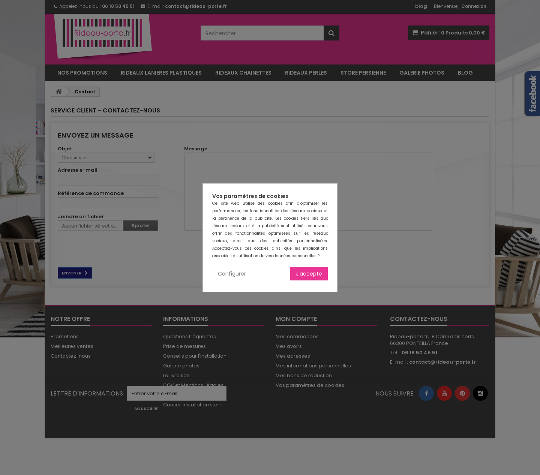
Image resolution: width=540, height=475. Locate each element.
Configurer (232, 273)
